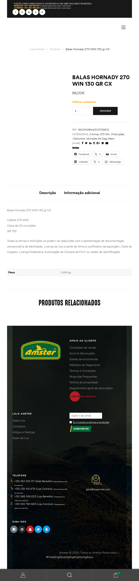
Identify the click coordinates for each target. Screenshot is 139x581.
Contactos (19, 426)
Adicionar (105, 111)
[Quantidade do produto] (75, 111)
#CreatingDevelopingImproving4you (69, 557)
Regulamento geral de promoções (91, 388)
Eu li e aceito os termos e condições (91, 422)
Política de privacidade (84, 382)
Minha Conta (23, 575)
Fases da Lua (20, 438)
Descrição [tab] (47, 192)
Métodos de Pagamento (85, 365)
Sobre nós (18, 420)
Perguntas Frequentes (83, 376)
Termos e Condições (83, 370)
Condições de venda (83, 347)
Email (98, 483)
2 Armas (94, 134)
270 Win (105, 134)
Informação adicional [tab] (82, 192)
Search (69, 575)
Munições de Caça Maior (100, 138)
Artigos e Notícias (23, 432)
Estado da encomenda (84, 359)
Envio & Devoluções (82, 353)
